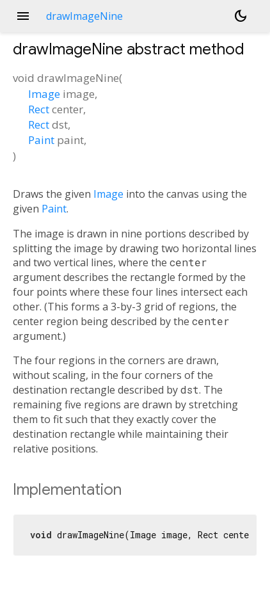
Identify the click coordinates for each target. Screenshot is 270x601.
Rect (38, 109)
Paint (41, 139)
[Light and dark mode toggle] (240, 16)
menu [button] (23, 16)
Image (44, 93)
